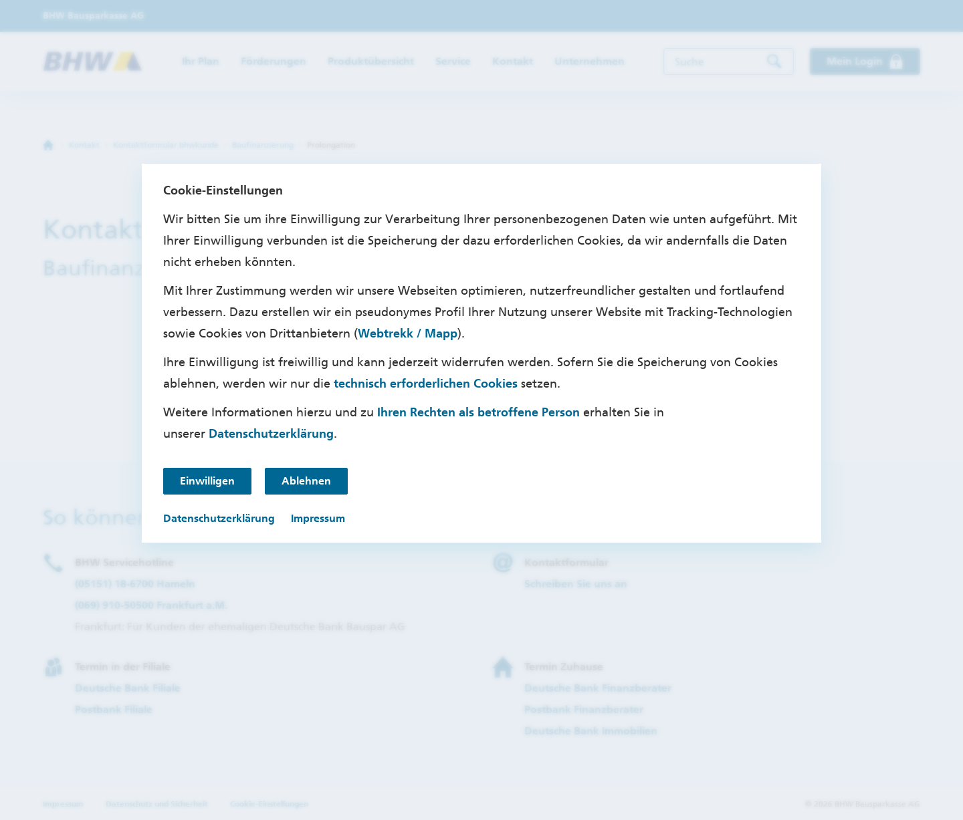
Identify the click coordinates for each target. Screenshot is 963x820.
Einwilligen (207, 480)
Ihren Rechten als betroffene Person (478, 412)
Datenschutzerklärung (271, 433)
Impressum (318, 518)
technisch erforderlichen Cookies (426, 383)
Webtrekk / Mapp (407, 333)
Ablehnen (306, 480)
